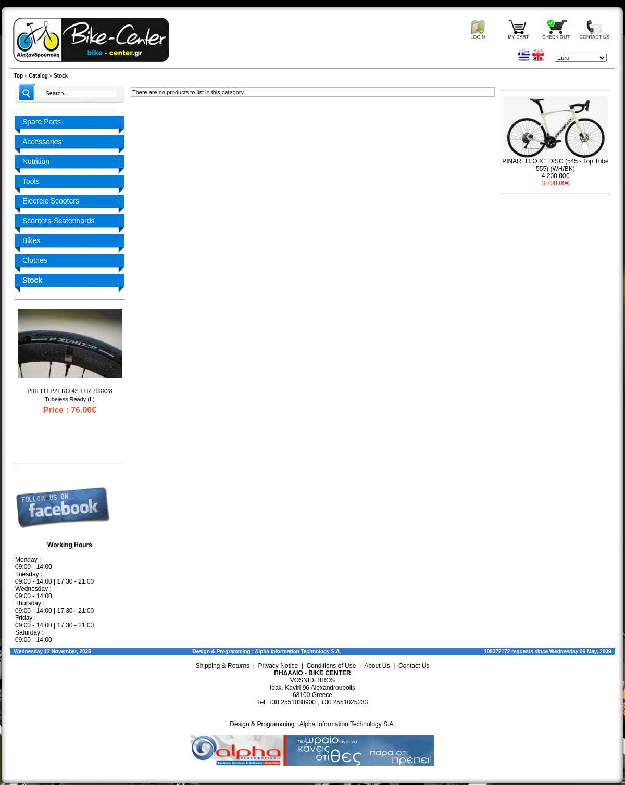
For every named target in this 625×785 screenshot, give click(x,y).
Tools (31, 181)
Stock (61, 76)
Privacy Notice (278, 665)
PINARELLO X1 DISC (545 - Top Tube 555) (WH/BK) (555, 165)
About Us (377, 665)
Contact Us (413, 665)
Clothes (34, 260)
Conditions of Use (331, 665)
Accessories (41, 141)
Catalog (38, 76)
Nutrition (35, 161)
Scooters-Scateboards (58, 221)
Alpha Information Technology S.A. (298, 651)
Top (18, 76)
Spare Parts (41, 122)
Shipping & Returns (222, 665)
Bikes (31, 240)
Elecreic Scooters (50, 201)
